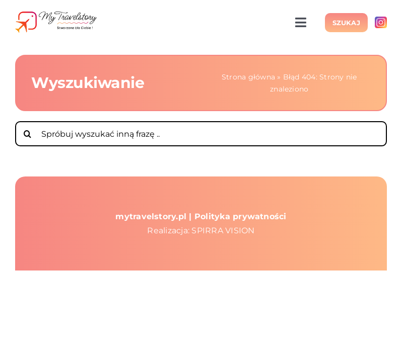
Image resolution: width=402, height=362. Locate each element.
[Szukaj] (27, 133)
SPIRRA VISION (222, 230)
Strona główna (248, 76)
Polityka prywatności (240, 216)
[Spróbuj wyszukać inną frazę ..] (201, 133)
